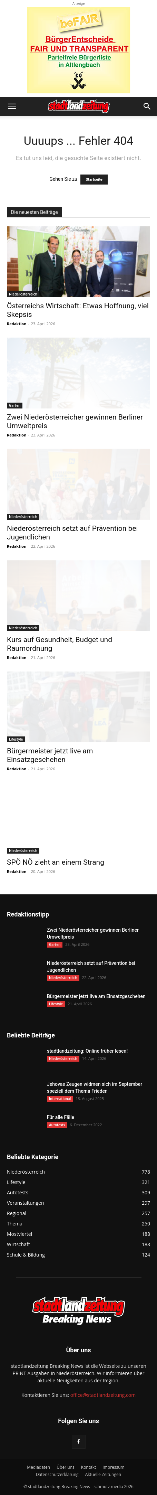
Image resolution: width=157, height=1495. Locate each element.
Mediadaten (38, 1467)
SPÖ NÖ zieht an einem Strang (55, 862)
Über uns (65, 1467)
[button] (12, 106)
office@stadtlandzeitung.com (103, 1395)
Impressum (113, 1467)
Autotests (57, 1124)
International (60, 1098)
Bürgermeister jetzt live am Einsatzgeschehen (50, 755)
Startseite (94, 179)
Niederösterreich (23, 294)
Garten (14, 405)
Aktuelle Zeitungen (103, 1474)
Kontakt (88, 1467)
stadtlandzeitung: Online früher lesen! (87, 1051)
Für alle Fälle (60, 1117)
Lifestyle (16, 739)
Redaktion (16, 323)
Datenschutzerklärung (57, 1474)
